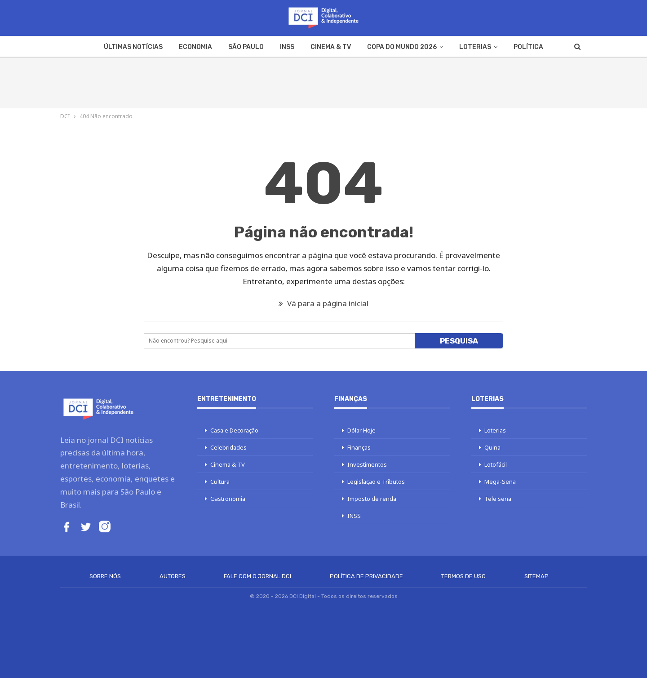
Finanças (359, 447)
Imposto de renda (371, 499)
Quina (492, 447)
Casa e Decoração (234, 430)
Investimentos (367, 464)
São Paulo (246, 47)
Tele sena (497, 499)
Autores (173, 576)
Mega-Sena (500, 481)
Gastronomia (227, 499)
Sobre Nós (105, 576)
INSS (287, 47)
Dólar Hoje (361, 430)
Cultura (220, 481)
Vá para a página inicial (323, 303)
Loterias (475, 47)
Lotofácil (495, 464)
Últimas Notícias (133, 47)
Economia (195, 47)
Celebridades (228, 447)
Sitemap (536, 576)
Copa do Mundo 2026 (402, 47)
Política (528, 47)
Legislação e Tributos (376, 481)
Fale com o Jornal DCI (257, 576)
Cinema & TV (330, 47)
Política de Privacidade (366, 576)
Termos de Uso (463, 576)
